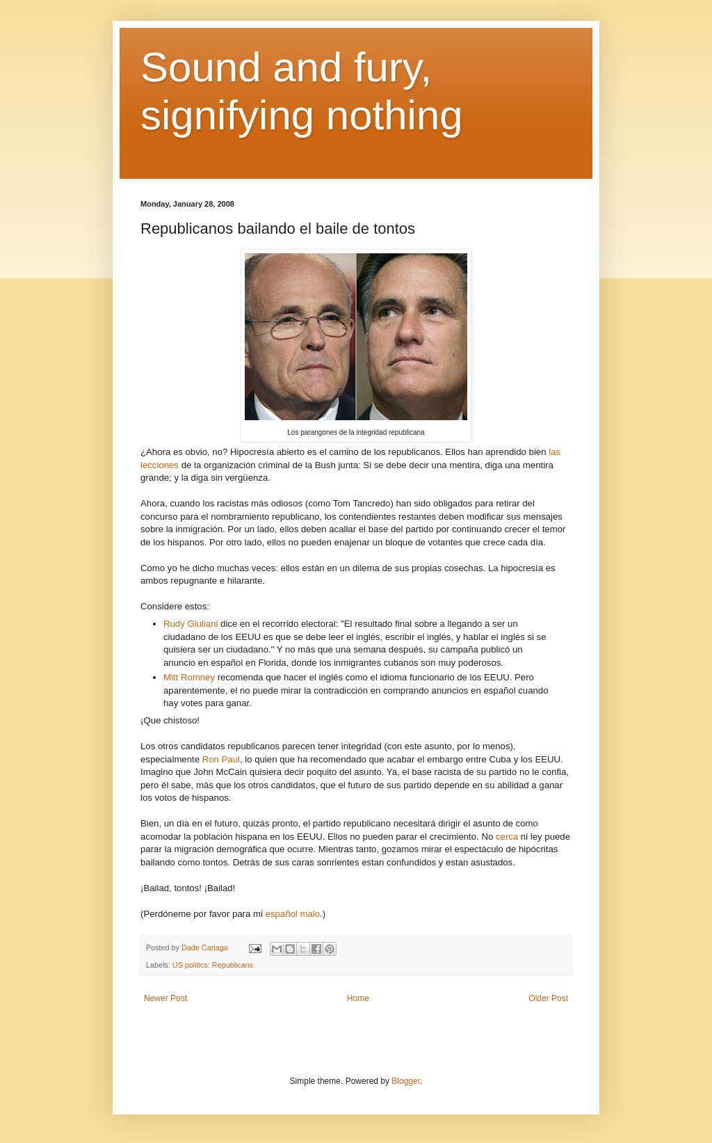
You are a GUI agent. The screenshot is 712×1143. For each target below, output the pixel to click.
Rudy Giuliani (190, 623)
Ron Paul (221, 759)
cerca (507, 836)
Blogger (405, 1081)
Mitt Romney (189, 677)
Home (358, 998)
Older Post (548, 998)
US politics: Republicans (212, 965)
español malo (293, 914)
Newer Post (165, 998)
